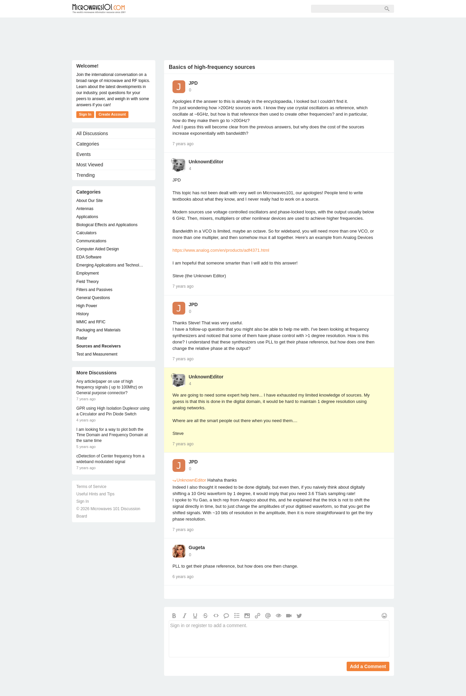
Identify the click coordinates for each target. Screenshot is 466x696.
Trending (85, 175)
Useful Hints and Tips (95, 494)
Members (177, 8)
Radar (81, 338)
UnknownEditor (206, 161)
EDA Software (89, 257)
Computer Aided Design (97, 249)
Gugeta (197, 547)
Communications (91, 241)
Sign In (237, 8)
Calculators (86, 233)
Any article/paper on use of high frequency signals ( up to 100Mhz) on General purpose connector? (109, 387)
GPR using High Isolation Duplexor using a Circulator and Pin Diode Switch (112, 411)
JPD (193, 83)
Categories (87, 144)
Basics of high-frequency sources (212, 67)
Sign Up (208, 8)
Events (83, 154)
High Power (86, 305)
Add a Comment (368, 666)
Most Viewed (89, 164)
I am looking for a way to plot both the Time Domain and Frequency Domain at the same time (112, 435)
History (82, 314)
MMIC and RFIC (91, 322)
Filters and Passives (94, 289)
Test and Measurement (96, 354)
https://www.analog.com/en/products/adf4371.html (220, 250)
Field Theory (87, 281)
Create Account (112, 114)
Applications (87, 216)
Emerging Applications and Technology (110, 265)
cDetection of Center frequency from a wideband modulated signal (110, 459)
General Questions (93, 297)
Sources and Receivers (98, 346)
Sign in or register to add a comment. (279, 638)
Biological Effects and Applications (107, 224)
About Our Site (89, 200)
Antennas (84, 208)
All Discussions (92, 133)
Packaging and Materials (98, 330)
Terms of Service (91, 486)
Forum (148, 8)
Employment (87, 273)
